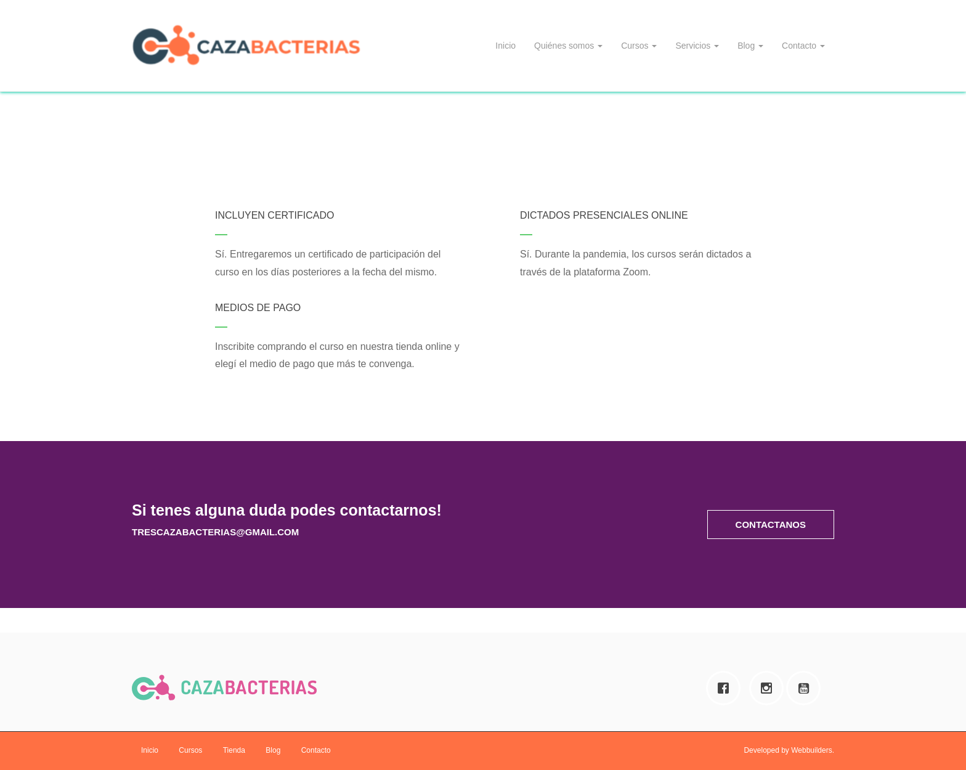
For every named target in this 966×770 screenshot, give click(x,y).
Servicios (697, 46)
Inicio (505, 46)
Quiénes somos (568, 46)
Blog (750, 46)
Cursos (639, 46)
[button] (770, 524)
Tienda (234, 750)
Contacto (803, 46)
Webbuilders (811, 750)
